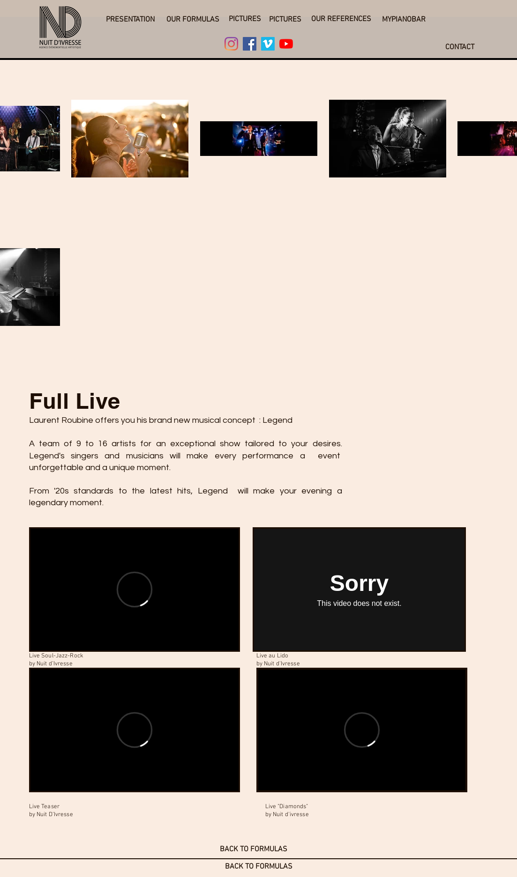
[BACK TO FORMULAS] (253, 849)
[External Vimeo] (134, 589)
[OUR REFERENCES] (341, 19)
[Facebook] (249, 44)
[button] (130, 20)
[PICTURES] (244, 19)
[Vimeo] (268, 44)
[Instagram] (231, 44)
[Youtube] (286, 44)
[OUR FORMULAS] (193, 20)
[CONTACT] (460, 47)
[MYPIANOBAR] (404, 20)
